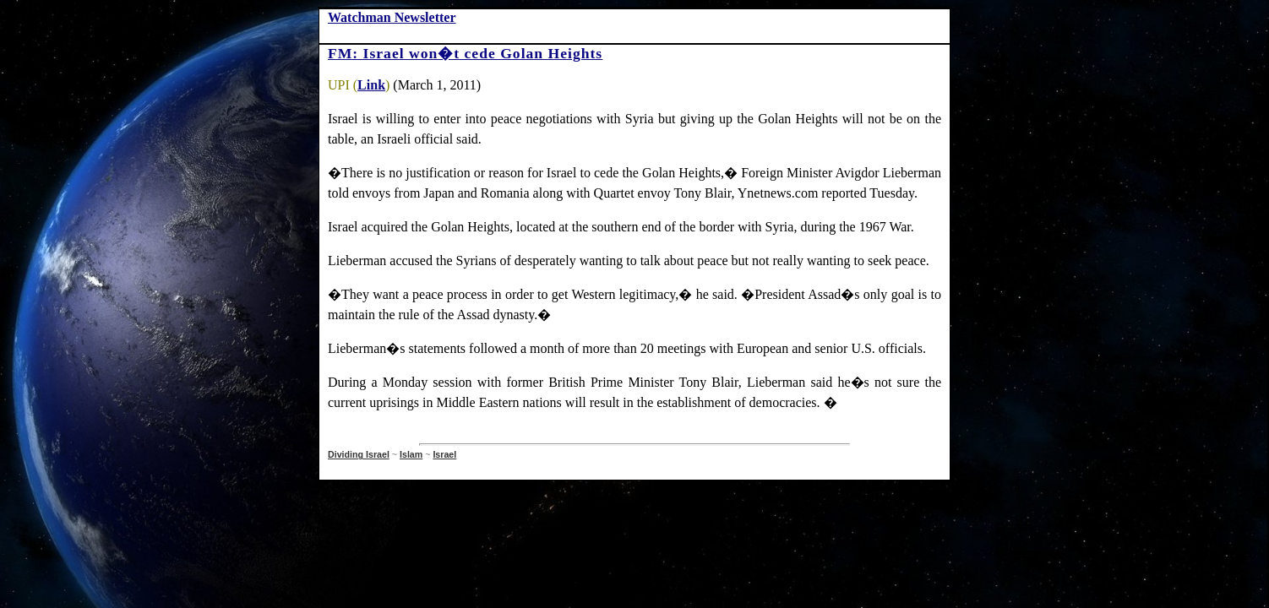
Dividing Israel (358, 454)
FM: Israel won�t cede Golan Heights (465, 53)
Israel (444, 454)
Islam (411, 454)
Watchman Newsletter (392, 17)
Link (371, 85)
